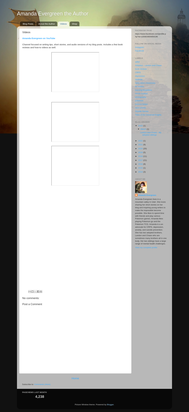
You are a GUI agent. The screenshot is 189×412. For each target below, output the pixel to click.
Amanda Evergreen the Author (52, 14)
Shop (74, 24)
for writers (139, 86)
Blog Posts (28, 24)
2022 (140, 141)
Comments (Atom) (42, 384)
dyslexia (138, 79)
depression (140, 76)
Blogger (110, 404)
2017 (140, 160)
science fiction (141, 104)
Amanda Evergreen (147, 195)
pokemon (139, 101)
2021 (140, 144)
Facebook (139, 51)
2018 (140, 156)
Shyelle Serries (142, 111)
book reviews (141, 69)
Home (75, 378)
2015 (140, 168)
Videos (63, 24)
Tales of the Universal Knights (148, 115)
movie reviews (141, 93)
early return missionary (145, 83)
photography (140, 97)
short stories (140, 108)
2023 (140, 126)
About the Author (46, 24)
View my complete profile (146, 247)
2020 (140, 148)
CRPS (138, 72)
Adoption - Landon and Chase (148, 65)
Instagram (139, 47)
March (144, 129)
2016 (140, 164)
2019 (140, 152)
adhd (137, 62)
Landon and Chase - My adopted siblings (150, 133)
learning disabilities (143, 90)
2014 (140, 172)
